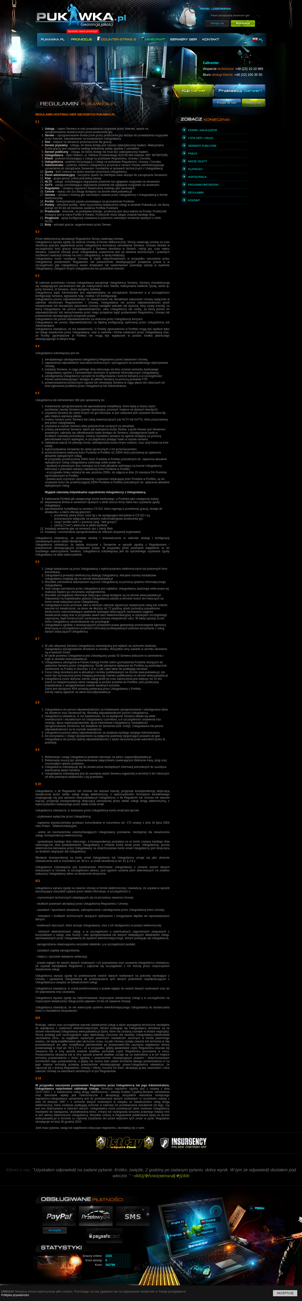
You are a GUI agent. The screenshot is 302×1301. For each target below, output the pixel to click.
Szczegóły (54, 1230)
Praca (192, 153)
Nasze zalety (197, 161)
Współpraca (197, 176)
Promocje (81, 39)
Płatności (195, 169)
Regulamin (195, 192)
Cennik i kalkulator (202, 130)
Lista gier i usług (200, 138)
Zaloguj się (217, 23)
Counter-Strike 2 (116, 39)
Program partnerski (203, 184)
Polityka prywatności (15, 1295)
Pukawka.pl (52, 39)
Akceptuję (285, 1293)
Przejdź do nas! (227, 102)
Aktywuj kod (253, 102)
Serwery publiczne (202, 145)
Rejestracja (243, 23)
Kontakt (210, 39)
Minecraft (153, 39)
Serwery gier (183, 39)
